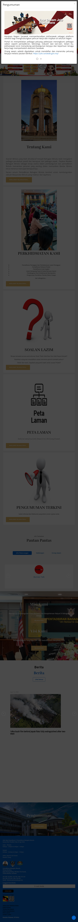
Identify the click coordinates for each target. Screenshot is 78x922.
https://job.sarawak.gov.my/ (46, 53)
